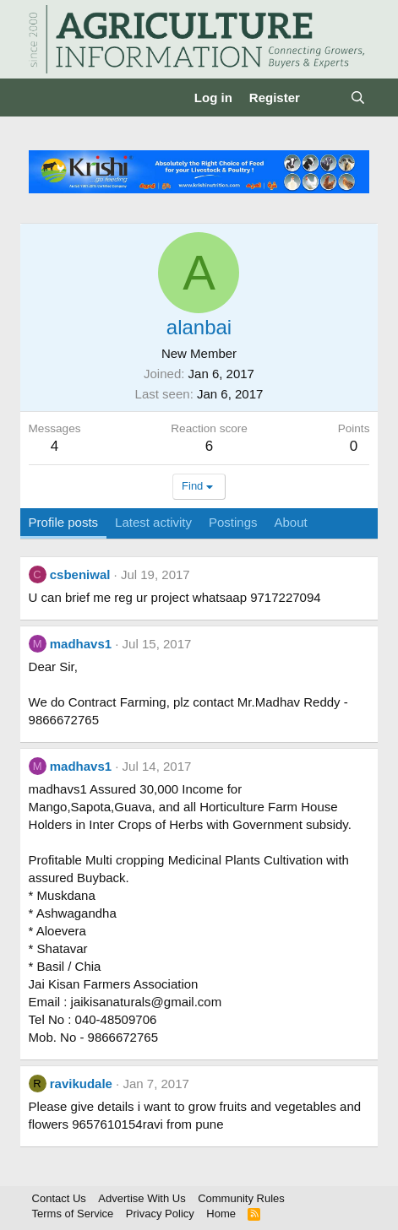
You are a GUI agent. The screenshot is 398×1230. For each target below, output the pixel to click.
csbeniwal (80, 574)
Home (221, 1213)
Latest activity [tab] (153, 522)
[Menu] (43, 98)
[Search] (357, 97)
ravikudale (81, 1083)
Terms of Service (73, 1213)
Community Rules (241, 1198)
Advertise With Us (141, 1198)
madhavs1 (81, 644)
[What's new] (324, 97)
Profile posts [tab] (64, 522)
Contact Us (59, 1198)
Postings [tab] (233, 522)
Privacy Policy (160, 1213)
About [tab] (291, 522)
